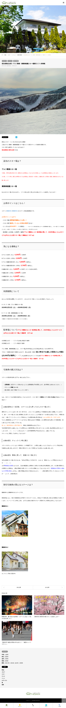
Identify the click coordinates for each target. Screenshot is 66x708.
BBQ (3, 670)
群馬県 (21, 663)
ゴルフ (3, 672)
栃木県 (16, 663)
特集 (5, 54)
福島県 (6, 656)
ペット (3, 678)
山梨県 (6, 654)
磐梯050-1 (9, 211)
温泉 (3, 684)
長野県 (6, 658)
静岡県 (6, 661)
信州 (3, 658)
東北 (3, 656)
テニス (3, 676)
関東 (3, 663)
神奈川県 (7, 663)
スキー (3, 674)
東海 (3, 661)
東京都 (12, 663)
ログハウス (4, 680)
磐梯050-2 (15, 211)
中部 (3, 654)
